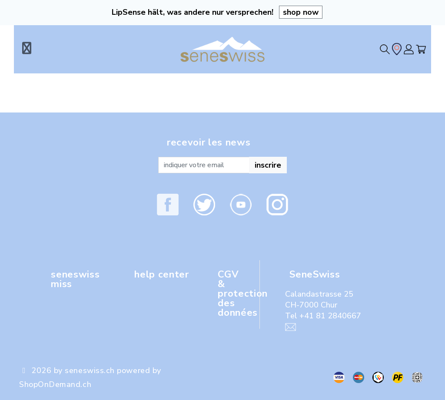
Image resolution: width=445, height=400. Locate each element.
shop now (301, 12)
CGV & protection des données (243, 293)
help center (161, 274)
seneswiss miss (75, 279)
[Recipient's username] (203, 165)
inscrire (268, 165)
